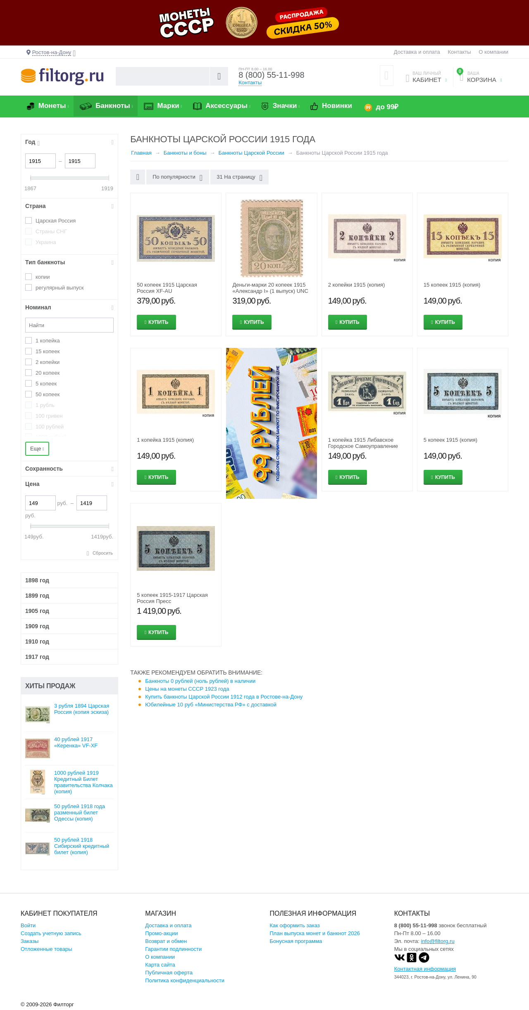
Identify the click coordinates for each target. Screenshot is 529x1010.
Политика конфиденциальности (184, 980)
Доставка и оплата (417, 52)
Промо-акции (161, 933)
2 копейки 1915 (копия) (356, 285)
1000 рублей (51, 437)
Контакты (459, 52)
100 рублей (50, 427)
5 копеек (46, 384)
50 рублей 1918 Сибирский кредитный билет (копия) (81, 846)
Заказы (29, 941)
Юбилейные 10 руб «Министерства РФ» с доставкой (210, 704)
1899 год (37, 595)
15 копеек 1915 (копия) (452, 285)
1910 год (37, 641)
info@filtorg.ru (438, 941)
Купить (158, 322)
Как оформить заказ (295, 925)
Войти (28, 925)
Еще (37, 448)
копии (43, 277)
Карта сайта (160, 965)
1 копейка (48, 340)
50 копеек (48, 394)
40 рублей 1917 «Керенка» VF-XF (76, 742)
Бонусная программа (296, 941)
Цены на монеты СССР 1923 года (187, 689)
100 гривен (49, 416)
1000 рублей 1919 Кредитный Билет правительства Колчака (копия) (83, 782)
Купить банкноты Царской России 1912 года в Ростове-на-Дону (224, 697)
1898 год (37, 580)
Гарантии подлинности (173, 949)
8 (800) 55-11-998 (271, 75)
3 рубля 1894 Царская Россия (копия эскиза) (81, 709)
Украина (46, 242)
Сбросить (103, 552)
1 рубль (45, 405)
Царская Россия (56, 221)
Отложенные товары (46, 949)
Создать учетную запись (51, 933)
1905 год (37, 611)
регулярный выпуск (60, 288)
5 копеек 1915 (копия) (450, 440)
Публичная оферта (169, 972)
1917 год (37, 656)
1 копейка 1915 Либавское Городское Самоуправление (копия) (363, 446)
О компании (493, 52)
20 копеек (48, 373)
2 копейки (48, 362)
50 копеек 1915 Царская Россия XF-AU (167, 288)
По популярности (178, 177)
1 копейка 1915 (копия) (165, 440)
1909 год (37, 626)
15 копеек (48, 351)
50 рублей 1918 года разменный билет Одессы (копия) (79, 812)
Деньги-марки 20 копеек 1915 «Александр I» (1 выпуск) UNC (270, 288)
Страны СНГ (51, 231)
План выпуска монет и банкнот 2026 (315, 933)
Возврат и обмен (166, 941)
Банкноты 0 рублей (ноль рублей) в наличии (200, 681)
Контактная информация (425, 969)
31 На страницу (239, 177)
